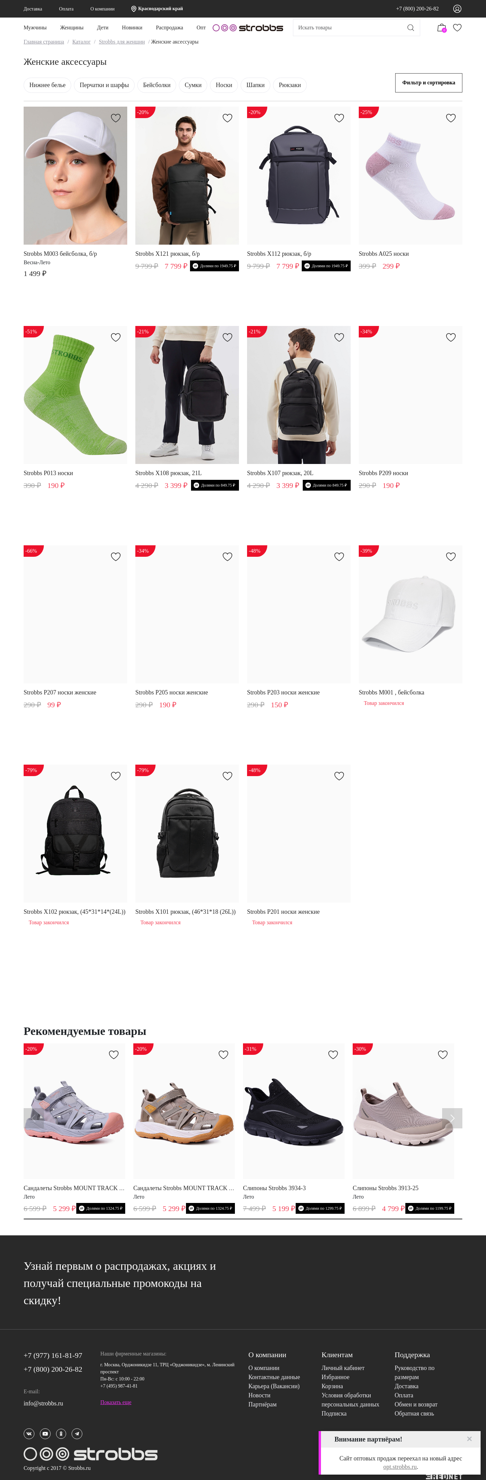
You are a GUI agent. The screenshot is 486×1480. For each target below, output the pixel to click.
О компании (102, 8)
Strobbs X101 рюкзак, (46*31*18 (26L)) (185, 911)
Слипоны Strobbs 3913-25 (385, 1188)
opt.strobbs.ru (400, 1466)
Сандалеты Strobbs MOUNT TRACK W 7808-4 (83, 1188)
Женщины (71, 27)
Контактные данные (274, 1377)
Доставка (33, 8)
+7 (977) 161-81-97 (53, 1355)
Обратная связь (414, 1413)
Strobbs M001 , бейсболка (391, 692)
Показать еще (115, 1402)
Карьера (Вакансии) (274, 1386)
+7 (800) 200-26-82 (417, 8)
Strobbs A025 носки (384, 253)
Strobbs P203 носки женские (283, 692)
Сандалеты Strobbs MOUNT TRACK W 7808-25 (194, 1188)
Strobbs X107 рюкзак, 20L (280, 473)
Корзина (332, 1386)
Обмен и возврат (416, 1404)
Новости (259, 1395)
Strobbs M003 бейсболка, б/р (60, 253)
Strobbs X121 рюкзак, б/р (167, 253)
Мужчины (35, 27)
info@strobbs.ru (43, 1403)
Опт (201, 27)
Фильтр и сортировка (428, 82)
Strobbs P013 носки (48, 473)
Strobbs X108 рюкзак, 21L (168, 473)
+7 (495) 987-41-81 (119, 1386)
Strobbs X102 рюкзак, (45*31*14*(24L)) (75, 911)
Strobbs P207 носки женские (60, 692)
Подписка (334, 1413)
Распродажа (169, 27)
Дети (103, 27)
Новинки (132, 27)
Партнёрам (262, 1404)
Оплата (66, 8)
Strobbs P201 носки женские (283, 911)
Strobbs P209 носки (383, 473)
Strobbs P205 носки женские (171, 692)
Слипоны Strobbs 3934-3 (274, 1188)
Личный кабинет (343, 1368)
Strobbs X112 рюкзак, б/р (279, 253)
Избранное (336, 1377)
